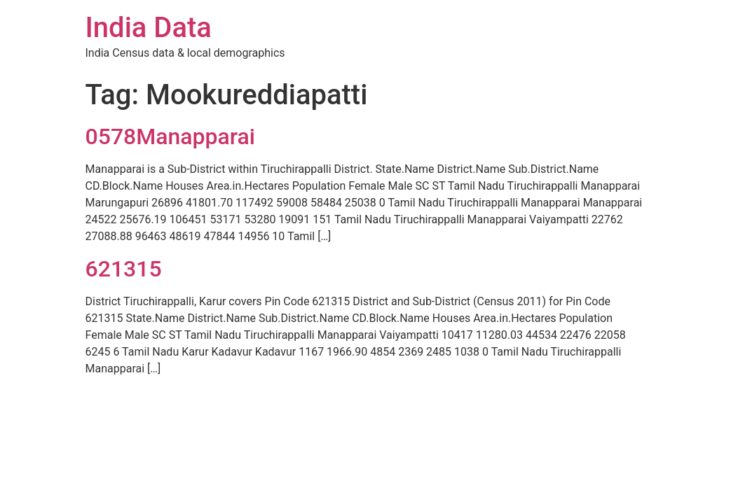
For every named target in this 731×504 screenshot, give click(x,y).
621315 (124, 268)
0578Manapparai (170, 136)
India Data (149, 27)
